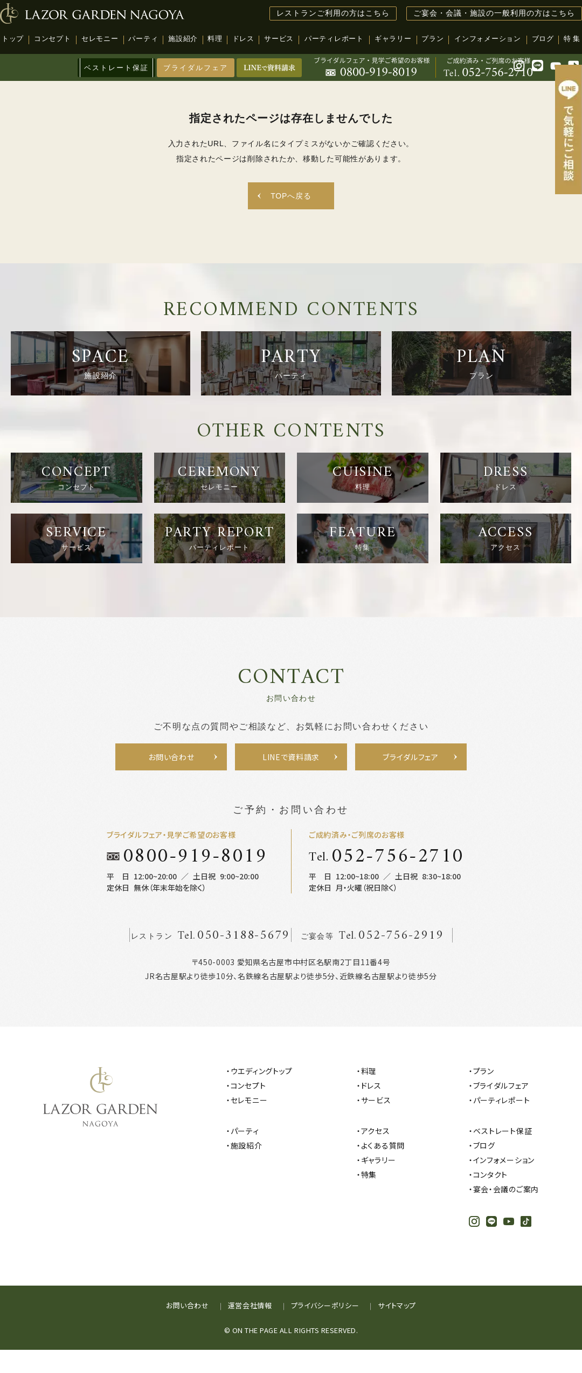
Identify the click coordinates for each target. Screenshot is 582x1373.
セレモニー (249, 1123)
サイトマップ (397, 1328)
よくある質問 (383, 1168)
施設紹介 (246, 1168)
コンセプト (248, 1108)
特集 (369, 1197)
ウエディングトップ (262, 1094)
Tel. (386, 880)
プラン (483, 1094)
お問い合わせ (187, 1328)
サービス (376, 1123)
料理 (369, 1094)
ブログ (484, 1168)
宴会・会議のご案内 (506, 1212)
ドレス (371, 1108)
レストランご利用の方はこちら (333, 13)
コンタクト (490, 1197)
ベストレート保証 (502, 1154)
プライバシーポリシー (325, 1328)
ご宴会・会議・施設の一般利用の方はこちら (494, 13)
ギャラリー (378, 1183)
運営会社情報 (250, 1328)
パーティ (245, 1154)
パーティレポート (501, 1123)
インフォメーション (504, 1183)
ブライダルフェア (196, 68)
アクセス (375, 1154)
